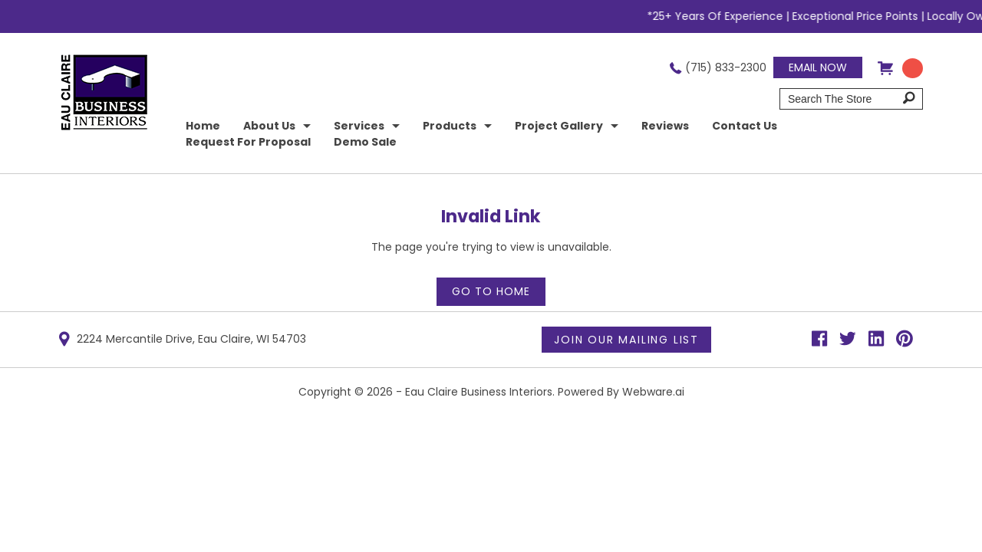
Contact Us (744, 125)
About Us (269, 125)
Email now (818, 67)
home (203, 125)
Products (449, 125)
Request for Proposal (248, 142)
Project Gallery (559, 125)
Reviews (665, 125)
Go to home (491, 291)
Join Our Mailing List (626, 339)
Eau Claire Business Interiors (478, 391)
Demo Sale (365, 142)
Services (359, 125)
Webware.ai (653, 391)
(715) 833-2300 (725, 67)
